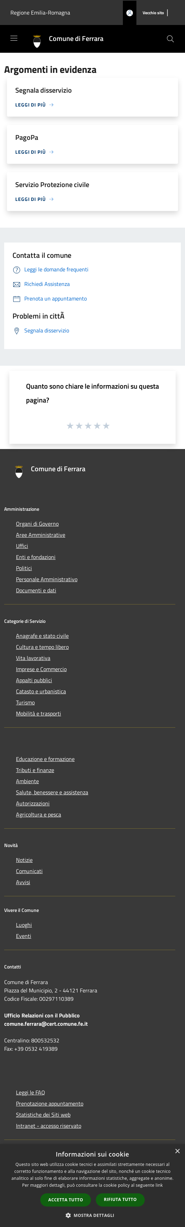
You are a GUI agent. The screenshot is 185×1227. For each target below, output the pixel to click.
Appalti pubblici (34, 680)
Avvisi (23, 882)
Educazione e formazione (45, 759)
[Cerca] (170, 39)
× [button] (177, 1151)
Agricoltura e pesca (38, 814)
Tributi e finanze (35, 770)
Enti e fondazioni (36, 557)
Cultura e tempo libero (42, 647)
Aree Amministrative (40, 535)
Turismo (25, 702)
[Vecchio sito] (153, 13)
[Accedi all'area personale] (129, 13)
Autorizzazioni (33, 803)
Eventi (23, 936)
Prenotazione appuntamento (49, 1103)
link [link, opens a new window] (159, 1185)
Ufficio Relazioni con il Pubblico (42, 1015)
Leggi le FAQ (30, 1092)
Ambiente (27, 781)
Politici (24, 568)
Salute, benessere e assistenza (52, 792)
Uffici (22, 546)
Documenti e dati (36, 590)
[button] (93, 1215)
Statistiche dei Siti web (43, 1114)
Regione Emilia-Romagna (40, 12)
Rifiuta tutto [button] (120, 1199)
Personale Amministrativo (46, 579)
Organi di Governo (37, 523)
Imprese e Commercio (41, 669)
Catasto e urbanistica (41, 691)
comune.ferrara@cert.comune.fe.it (46, 1023)
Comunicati (29, 871)
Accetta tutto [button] (65, 1200)
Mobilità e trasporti (38, 713)
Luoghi (24, 925)
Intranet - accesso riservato (48, 1126)
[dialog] (92, 1185)
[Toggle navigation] (14, 38)
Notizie (24, 860)
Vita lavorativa (33, 658)
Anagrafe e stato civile (42, 636)
